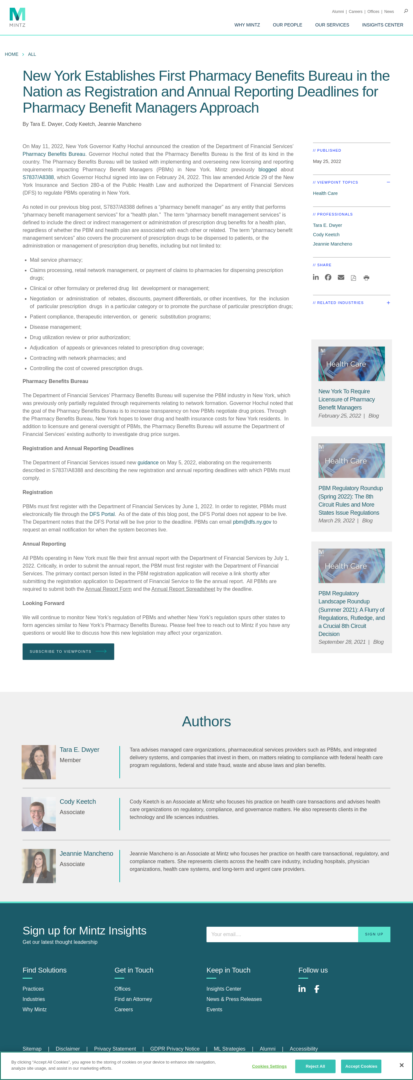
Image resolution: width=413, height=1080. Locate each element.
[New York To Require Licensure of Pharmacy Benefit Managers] (346, 399)
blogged (269, 169)
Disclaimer (68, 1049)
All (32, 54)
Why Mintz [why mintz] (35, 1009)
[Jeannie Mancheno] (39, 866)
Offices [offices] (123, 989)
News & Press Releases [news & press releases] (234, 999)
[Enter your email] (298, 934)
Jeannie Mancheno (119, 124)
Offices (373, 11)
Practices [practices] (33, 989)
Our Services (332, 25)
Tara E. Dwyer (46, 124)
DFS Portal (102, 514)
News (389, 12)
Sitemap (32, 1049)
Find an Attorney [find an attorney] (133, 999)
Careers (356, 11)
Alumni (338, 11)
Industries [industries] (34, 999)
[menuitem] (247, 25)
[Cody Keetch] (39, 814)
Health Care (325, 193)
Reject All (315, 1066)
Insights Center (382, 25)
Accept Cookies (361, 1066)
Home (11, 54)
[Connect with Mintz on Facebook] (320, 992)
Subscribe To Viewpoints (68, 651)
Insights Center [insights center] (223, 989)
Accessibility (304, 1049)
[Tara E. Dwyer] (39, 762)
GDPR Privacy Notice (175, 1049)
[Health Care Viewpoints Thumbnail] (351, 364)
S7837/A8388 (38, 177)
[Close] (402, 1065)
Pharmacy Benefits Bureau (54, 154)
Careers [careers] (124, 1009)
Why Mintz (247, 25)
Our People (287, 25)
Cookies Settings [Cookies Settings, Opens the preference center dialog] (269, 1066)
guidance (148, 462)
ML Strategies (230, 1049)
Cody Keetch (80, 124)
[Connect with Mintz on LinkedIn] (304, 992)
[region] (206, 1066)
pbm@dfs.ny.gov (252, 522)
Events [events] (214, 1009)
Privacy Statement (115, 1049)
